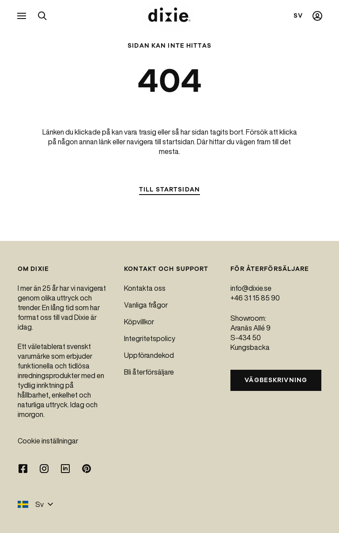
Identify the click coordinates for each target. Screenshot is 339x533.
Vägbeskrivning (276, 380)
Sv (35, 504)
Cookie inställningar (48, 440)
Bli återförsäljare (149, 372)
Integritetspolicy (149, 338)
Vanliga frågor (146, 305)
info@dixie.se (250, 288)
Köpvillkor (139, 321)
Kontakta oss (145, 288)
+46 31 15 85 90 (255, 298)
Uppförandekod (149, 355)
